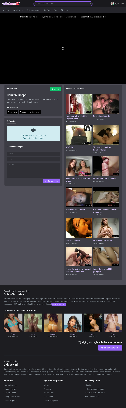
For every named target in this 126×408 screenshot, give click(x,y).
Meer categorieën (51, 400)
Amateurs (12, 112)
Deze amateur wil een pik (102, 240)
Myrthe (73, 334)
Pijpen (47, 385)
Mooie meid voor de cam (75, 209)
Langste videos (10, 392)
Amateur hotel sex (73, 240)
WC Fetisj (69, 147)
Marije (33, 334)
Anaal (23, 112)
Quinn (13, 334)
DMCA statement (92, 396)
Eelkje (113, 334)
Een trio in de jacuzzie (101, 116)
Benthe (53, 334)
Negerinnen (34, 112)
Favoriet (55, 89)
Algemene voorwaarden (94, 389)
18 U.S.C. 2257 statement (95, 392)
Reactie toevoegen (51, 181)
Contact (88, 385)
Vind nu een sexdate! (58, 304)
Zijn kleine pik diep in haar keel (104, 178)
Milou (93, 334)
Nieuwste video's (10, 385)
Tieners (47, 389)
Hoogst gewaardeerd (12, 396)
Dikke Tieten (49, 392)
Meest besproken (10, 400)
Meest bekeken (10, 389)
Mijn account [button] (117, 3)
